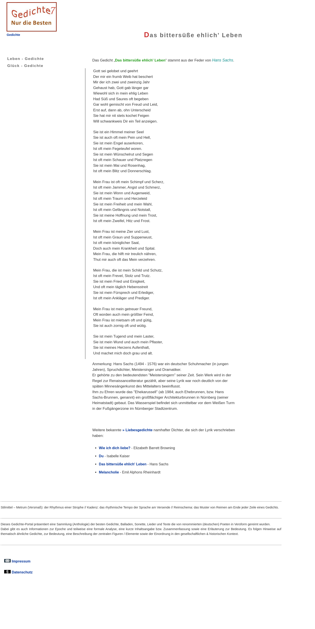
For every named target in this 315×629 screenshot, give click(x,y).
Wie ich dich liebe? (114, 448)
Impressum (17, 561)
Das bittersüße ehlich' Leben (122, 464)
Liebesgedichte (139, 430)
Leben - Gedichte (22, 58)
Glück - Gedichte (22, 65)
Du (101, 456)
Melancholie (109, 472)
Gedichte (13, 35)
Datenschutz (18, 572)
